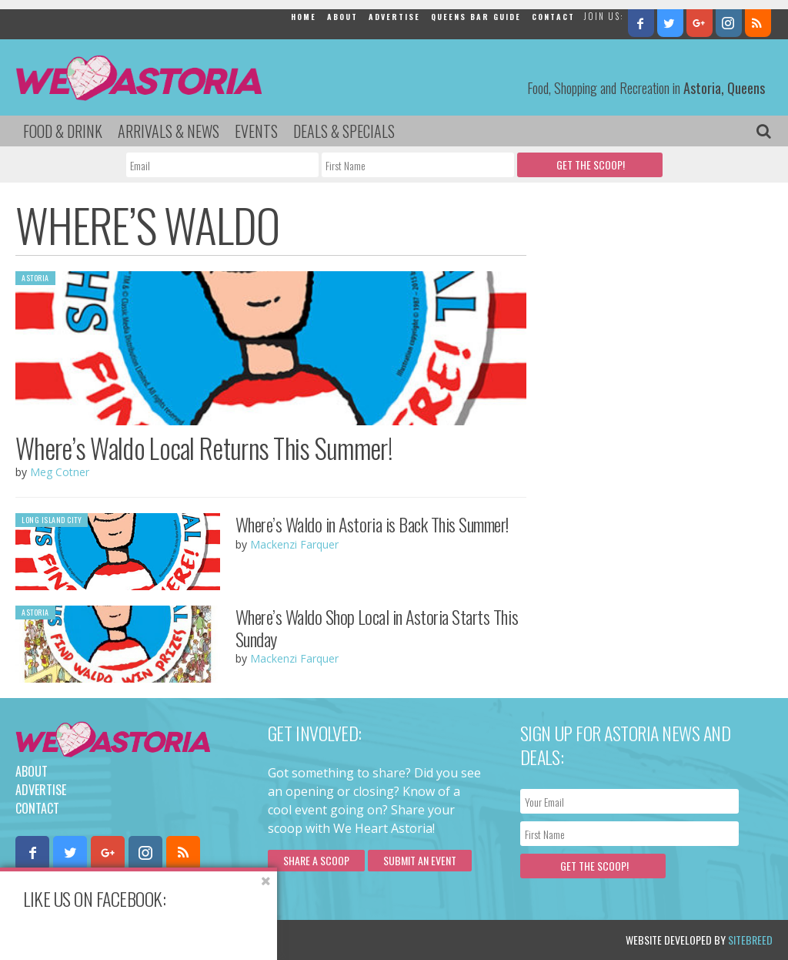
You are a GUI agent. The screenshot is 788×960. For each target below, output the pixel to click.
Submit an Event (419, 860)
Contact (553, 16)
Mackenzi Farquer (294, 544)
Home (303, 16)
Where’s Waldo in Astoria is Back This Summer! (372, 524)
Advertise (394, 16)
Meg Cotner (59, 472)
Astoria (35, 278)
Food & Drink (62, 131)
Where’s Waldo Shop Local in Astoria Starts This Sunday (376, 628)
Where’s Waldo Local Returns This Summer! (203, 448)
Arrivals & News (168, 131)
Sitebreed (750, 939)
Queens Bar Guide (476, 16)
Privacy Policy (171, 939)
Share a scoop (316, 860)
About (342, 16)
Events (256, 131)
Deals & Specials (344, 131)
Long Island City (52, 519)
